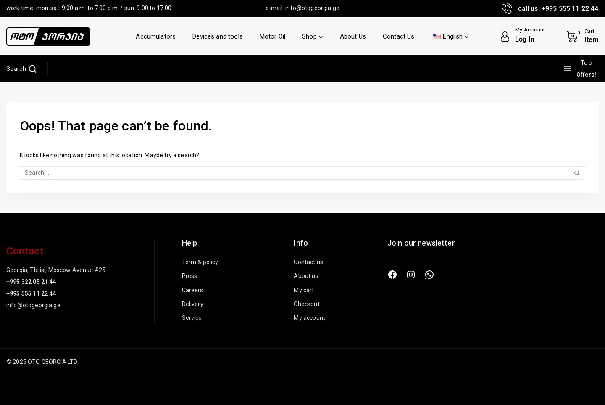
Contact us (308, 262)
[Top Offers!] (581, 68)
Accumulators (156, 36)
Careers (192, 290)
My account (309, 317)
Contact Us (399, 36)
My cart (304, 290)
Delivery (192, 304)
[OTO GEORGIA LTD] (48, 36)
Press (189, 276)
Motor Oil (272, 36)
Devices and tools (217, 36)
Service (192, 317)
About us (306, 276)
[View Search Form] (21, 69)
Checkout (306, 304)
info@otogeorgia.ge (312, 8)
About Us (353, 36)
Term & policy (200, 262)
